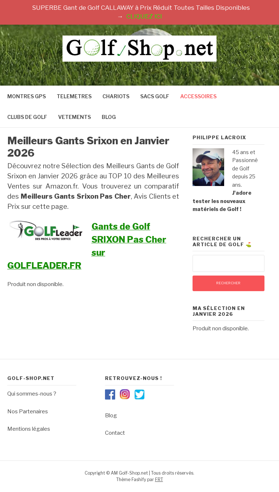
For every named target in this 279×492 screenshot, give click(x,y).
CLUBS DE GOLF (27, 117)
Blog (111, 415)
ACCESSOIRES (198, 96)
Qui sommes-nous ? (31, 393)
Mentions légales (28, 429)
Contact (115, 433)
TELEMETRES (74, 96)
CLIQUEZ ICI (144, 16)
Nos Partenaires (27, 411)
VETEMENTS (74, 117)
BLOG (109, 117)
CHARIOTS (115, 96)
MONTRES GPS (26, 96)
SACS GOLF (154, 96)
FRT (159, 479)
